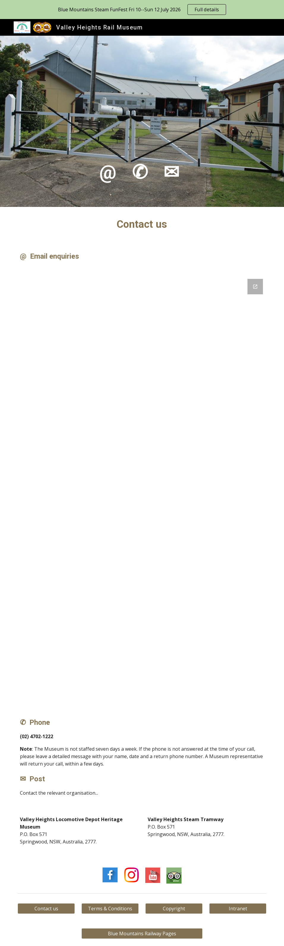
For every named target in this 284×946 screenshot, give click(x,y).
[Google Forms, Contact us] (142, 489)
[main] (142, 121)
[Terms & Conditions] (110, 909)
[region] (142, 9)
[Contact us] (46, 909)
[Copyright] (174, 909)
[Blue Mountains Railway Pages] (142, 933)
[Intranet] (237, 909)
